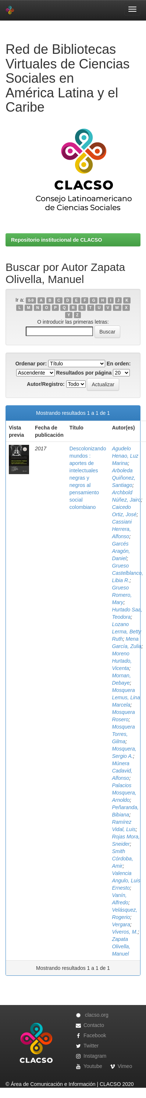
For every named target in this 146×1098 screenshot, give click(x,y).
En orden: (119, 363)
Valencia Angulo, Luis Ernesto (126, 880)
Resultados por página (84, 373)
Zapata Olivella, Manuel (121, 946)
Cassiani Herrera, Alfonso (122, 529)
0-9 (30, 300)
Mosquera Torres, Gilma (123, 734)
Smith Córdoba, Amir (122, 858)
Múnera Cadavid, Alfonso (122, 770)
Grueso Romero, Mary (122, 595)
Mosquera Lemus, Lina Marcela (126, 697)
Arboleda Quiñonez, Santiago (123, 478)
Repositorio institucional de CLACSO (56, 240)
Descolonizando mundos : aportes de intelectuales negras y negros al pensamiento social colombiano (88, 478)
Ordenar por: (31, 363)
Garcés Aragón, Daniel (121, 551)
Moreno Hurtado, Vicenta (122, 661)
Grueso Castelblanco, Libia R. (127, 573)
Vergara (121, 924)
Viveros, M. (125, 932)
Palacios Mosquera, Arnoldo (124, 792)
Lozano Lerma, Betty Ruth (126, 631)
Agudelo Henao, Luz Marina (125, 456)
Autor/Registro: (46, 384)
